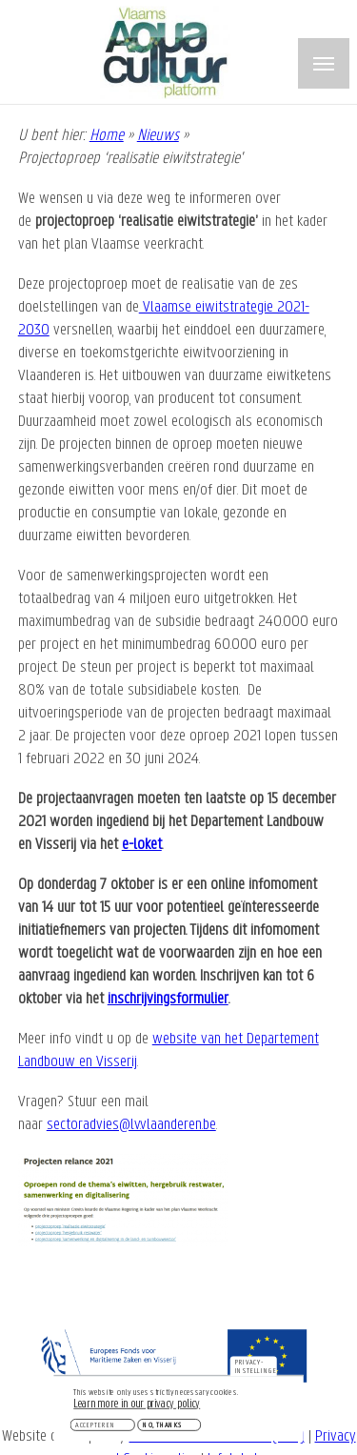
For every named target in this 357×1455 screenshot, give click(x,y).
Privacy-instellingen (256, 1370)
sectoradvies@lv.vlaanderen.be (131, 1125)
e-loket (142, 845)
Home (106, 136)
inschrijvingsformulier (168, 999)
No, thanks (162, 1428)
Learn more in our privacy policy (136, 1408)
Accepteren (95, 1428)
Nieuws (158, 136)
